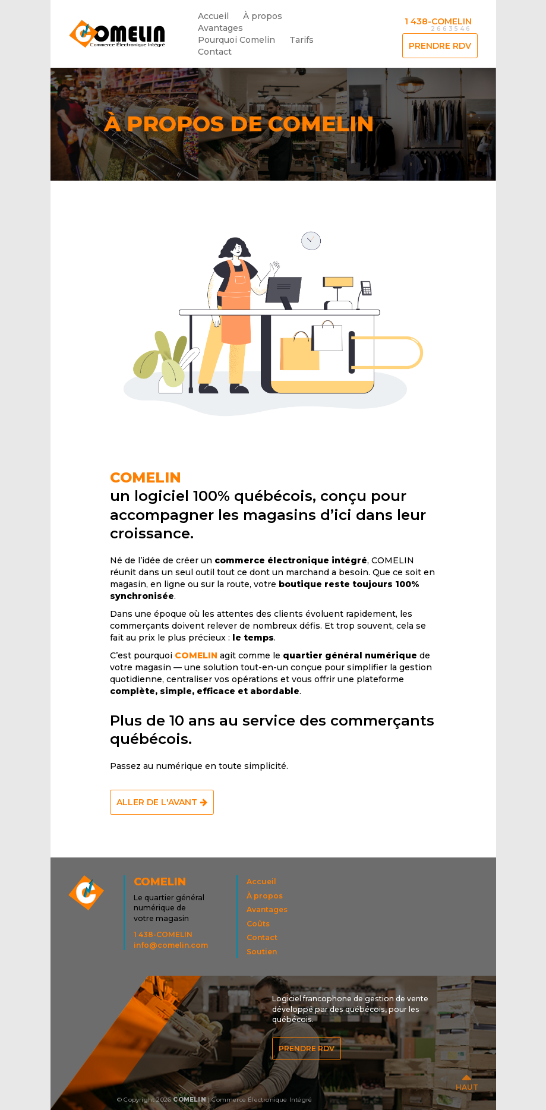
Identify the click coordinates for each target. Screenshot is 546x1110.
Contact (215, 51)
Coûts (258, 923)
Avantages (220, 28)
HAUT (467, 1087)
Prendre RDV (440, 45)
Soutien (262, 951)
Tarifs (301, 39)
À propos (262, 16)
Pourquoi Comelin (236, 39)
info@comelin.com (171, 945)
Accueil (216, 14)
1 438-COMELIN (438, 21)
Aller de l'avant (156, 802)
